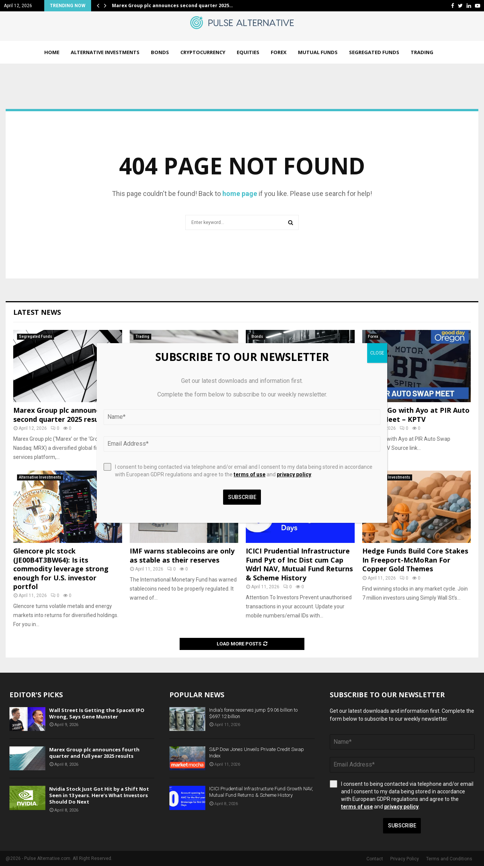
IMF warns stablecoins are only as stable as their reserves (182, 555)
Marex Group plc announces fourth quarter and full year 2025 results (94, 752)
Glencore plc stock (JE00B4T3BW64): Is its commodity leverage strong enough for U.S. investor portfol (61, 568)
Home (51, 52)
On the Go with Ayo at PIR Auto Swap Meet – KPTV (416, 414)
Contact (374, 858)
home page (239, 193)
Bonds (160, 52)
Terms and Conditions (449, 858)
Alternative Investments (105, 52)
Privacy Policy (404, 858)
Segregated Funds (374, 52)
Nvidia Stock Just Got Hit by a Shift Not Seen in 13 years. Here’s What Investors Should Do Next (99, 795)
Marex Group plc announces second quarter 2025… (172, 5)
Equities (248, 52)
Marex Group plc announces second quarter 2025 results (60, 414)
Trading (422, 52)
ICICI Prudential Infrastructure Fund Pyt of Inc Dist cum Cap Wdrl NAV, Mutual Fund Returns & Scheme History (299, 564)
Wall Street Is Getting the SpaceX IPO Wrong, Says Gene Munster (96, 713)
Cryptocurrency (202, 52)
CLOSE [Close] (377, 353)
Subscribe (402, 825)
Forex (279, 52)
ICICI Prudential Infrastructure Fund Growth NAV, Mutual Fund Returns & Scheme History (261, 792)
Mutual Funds (318, 52)
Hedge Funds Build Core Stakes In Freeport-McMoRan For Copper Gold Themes (415, 559)
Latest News (37, 312)
